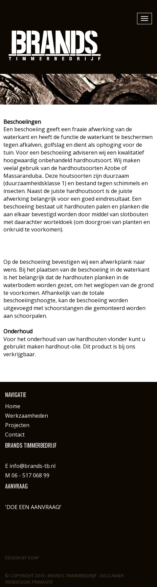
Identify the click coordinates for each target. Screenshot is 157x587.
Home (12, 406)
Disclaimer (112, 575)
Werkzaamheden (26, 415)
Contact (15, 434)
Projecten (17, 425)
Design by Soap (22, 558)
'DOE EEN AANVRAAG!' (33, 507)
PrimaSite (42, 582)
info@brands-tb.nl (32, 466)
